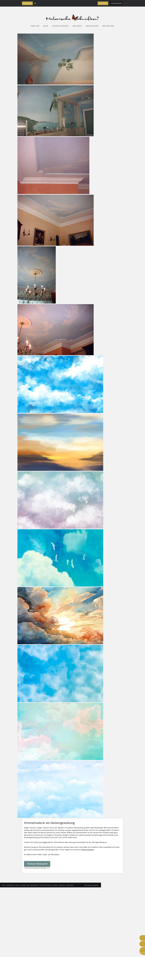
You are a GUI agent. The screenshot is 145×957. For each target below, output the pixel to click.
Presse (28, 885)
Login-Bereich (69, 885)
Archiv (3, 885)
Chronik (17, 885)
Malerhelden (92, 26)
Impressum (55, 885)
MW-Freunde (108, 26)
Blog (45, 26)
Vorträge (23, 885)
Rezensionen (27, 3)
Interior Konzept (60, 26)
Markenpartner (34, 885)
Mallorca (77, 26)
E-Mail (44, 842)
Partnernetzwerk (87, 849)
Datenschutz (62, 885)
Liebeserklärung (10, 885)
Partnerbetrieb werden (45, 885)
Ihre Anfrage (103, 3)
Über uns (35, 26)
